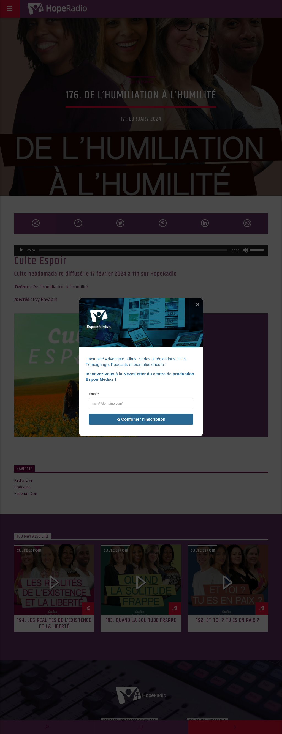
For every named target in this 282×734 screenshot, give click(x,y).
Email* (94, 394)
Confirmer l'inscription (138, 419)
